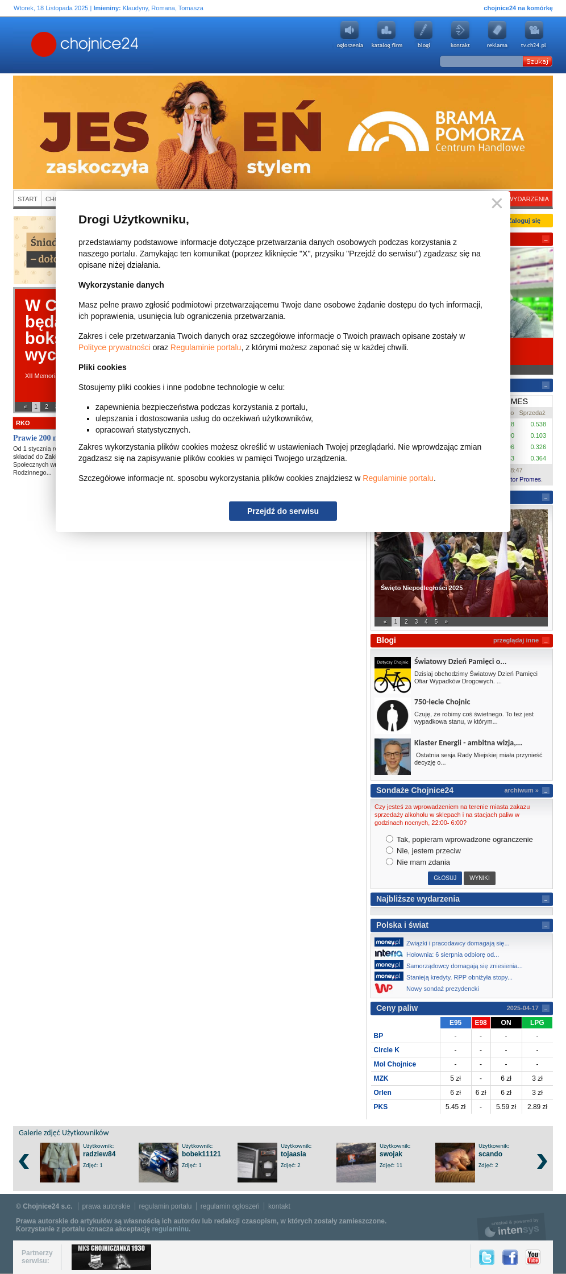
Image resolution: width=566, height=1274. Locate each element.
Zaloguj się (524, 220)
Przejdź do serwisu (283, 511)
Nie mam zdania (418, 862)
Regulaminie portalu (206, 347)
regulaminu (170, 1229)
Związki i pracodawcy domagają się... (445, 942)
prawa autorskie (106, 1206)
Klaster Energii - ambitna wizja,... (468, 743)
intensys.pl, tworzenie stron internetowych (512, 1226)
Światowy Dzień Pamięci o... (460, 661)
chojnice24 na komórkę (518, 8)
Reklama (497, 34)
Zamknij (495, 204)
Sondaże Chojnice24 (414, 790)
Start (28, 199)
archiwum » (521, 790)
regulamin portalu (165, 1206)
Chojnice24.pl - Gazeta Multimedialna (39, 45)
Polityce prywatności (114, 347)
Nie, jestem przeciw (423, 850)
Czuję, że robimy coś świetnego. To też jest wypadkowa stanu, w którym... (474, 718)
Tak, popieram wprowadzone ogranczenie (459, 839)
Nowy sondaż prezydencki (430, 988)
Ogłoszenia (349, 34)
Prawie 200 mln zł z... (49, 438)
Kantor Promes (520, 479)
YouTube (533, 1257)
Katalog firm (386, 34)
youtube (534, 34)
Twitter (486, 1257)
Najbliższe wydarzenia (418, 898)
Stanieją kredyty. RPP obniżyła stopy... (447, 976)
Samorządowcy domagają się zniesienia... (452, 964)
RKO (23, 423)
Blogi (423, 34)
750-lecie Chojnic (442, 702)
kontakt (279, 1206)
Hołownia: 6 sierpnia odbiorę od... (440, 953)
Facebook (510, 1257)
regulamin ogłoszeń (230, 1206)
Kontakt (460, 34)
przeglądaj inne (516, 640)
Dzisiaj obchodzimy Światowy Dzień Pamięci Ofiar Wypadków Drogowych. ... (476, 677)
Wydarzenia (528, 199)
